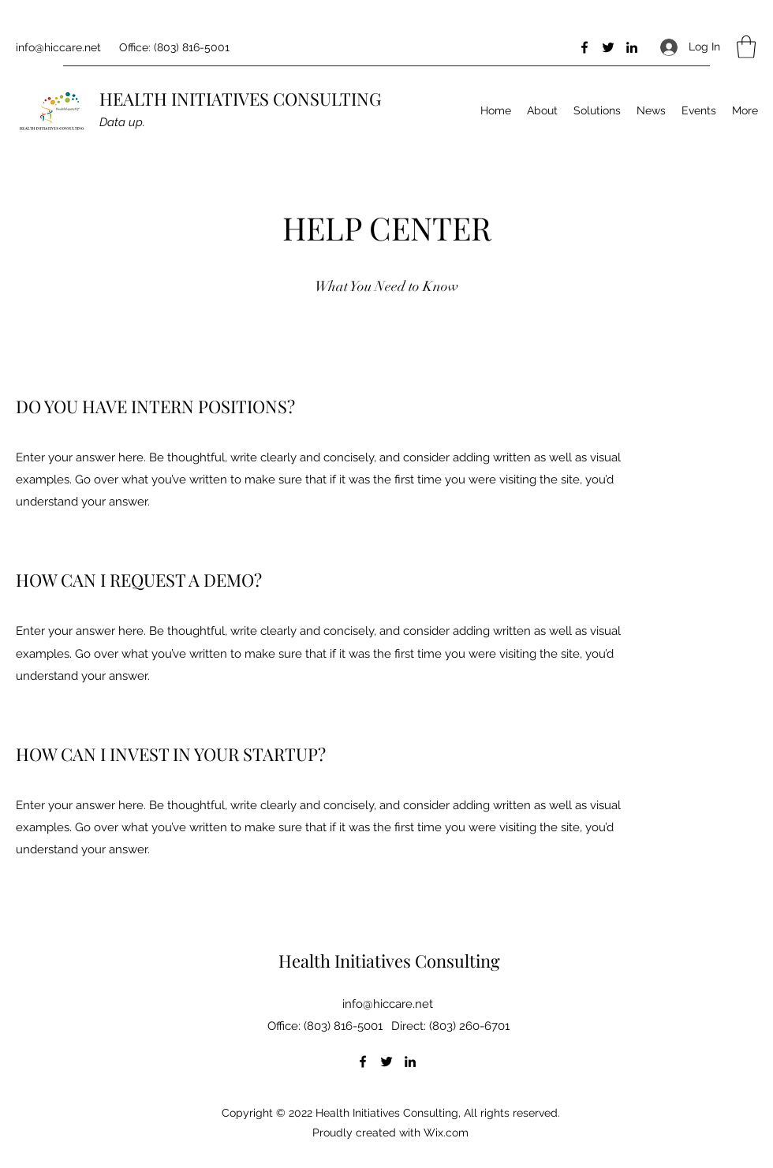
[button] (746, 46)
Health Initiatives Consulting (389, 960)
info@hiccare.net (58, 47)
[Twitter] (608, 47)
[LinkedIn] (632, 47)
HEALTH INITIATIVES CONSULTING (240, 98)
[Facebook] (584, 47)
